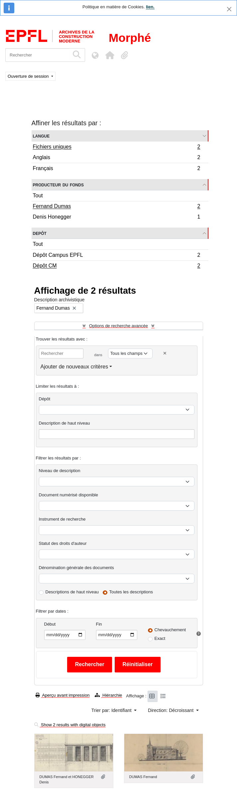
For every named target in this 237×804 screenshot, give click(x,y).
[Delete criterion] (165, 353)
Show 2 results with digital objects (70, 724)
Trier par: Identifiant (112, 710)
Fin (99, 624)
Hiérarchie (108, 695)
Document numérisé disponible (68, 494)
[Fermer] (229, 9)
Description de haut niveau (64, 423)
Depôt (40, 233)
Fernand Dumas (116, 207)
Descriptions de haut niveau (72, 591)
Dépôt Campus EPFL (116, 256)
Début (50, 624)
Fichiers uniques (116, 147)
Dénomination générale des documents (76, 567)
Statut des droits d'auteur (63, 543)
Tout (38, 195)
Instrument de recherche (62, 519)
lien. (150, 6)
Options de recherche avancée (118, 325)
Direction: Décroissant (171, 710)
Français (116, 169)
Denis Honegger (116, 217)
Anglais (116, 158)
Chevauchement (170, 629)
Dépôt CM (116, 266)
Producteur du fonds (58, 184)
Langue (41, 136)
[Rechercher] (37, 55)
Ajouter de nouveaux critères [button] (74, 366)
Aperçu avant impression (63, 695)
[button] (109, 55)
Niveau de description (59, 470)
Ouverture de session (29, 76)
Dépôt (45, 398)
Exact (160, 638)
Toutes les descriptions (131, 591)
